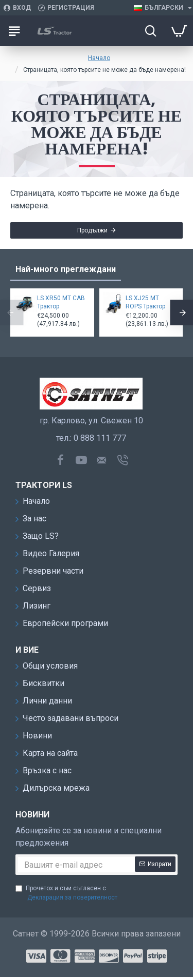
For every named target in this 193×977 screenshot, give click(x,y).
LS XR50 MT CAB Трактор (61, 302)
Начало (99, 58)
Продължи (92, 230)
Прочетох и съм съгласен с (67, 893)
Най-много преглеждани (65, 269)
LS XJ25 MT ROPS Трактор (145, 302)
